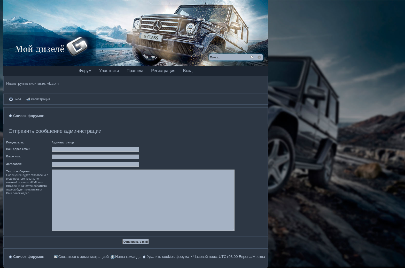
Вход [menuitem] (17, 99)
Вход (187, 70)
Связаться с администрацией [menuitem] (83, 257)
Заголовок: (14, 163)
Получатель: (15, 142)
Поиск (252, 57)
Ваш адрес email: (18, 148)
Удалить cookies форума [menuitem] (168, 257)
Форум (85, 70)
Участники (109, 70)
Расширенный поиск (259, 57)
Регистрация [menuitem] (40, 99)
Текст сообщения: (18, 171)
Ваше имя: (13, 156)
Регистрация (163, 70)
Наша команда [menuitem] (128, 257)
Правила (135, 70)
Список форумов (28, 257)
